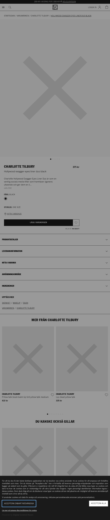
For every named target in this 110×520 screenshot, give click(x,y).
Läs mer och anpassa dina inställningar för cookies (19, 510)
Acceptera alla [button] (98, 503)
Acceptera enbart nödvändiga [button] (19, 503)
